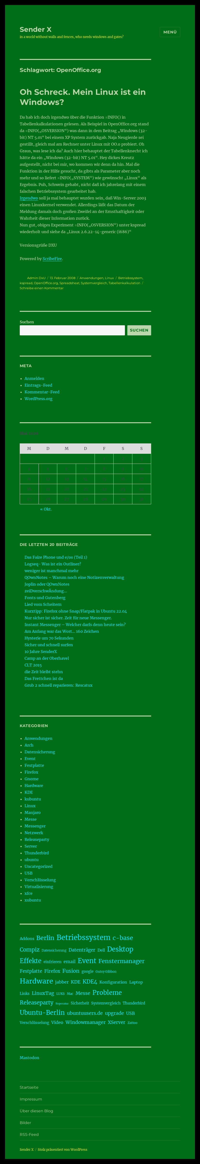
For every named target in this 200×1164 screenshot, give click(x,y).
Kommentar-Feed (42, 392)
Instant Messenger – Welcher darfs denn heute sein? (75, 624)
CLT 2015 (33, 665)
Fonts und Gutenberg (45, 597)
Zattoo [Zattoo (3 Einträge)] (132, 1023)
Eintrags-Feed (38, 385)
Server (31, 846)
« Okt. (46, 509)
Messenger (35, 826)
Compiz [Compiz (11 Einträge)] (29, 949)
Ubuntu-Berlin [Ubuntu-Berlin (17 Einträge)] (42, 1013)
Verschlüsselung (40, 879)
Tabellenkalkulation (124, 283)
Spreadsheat (69, 283)
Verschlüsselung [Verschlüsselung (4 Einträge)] (34, 1022)
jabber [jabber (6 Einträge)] (62, 982)
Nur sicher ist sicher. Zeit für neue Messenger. (68, 617)
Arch (29, 745)
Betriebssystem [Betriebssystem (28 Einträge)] (83, 937)
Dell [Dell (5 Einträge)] (101, 950)
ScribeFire (52, 258)
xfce (28, 893)
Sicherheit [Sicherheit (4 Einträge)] (80, 1003)
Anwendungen (91, 278)
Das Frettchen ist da (44, 678)
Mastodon (29, 1057)
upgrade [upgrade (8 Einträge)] (114, 1013)
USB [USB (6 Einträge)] (130, 1013)
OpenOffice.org (46, 283)
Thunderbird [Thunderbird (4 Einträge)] (134, 1003)
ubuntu (32, 859)
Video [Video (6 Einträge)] (57, 1022)
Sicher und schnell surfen (49, 644)
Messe (31, 819)
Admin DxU (36, 278)
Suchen (27, 322)
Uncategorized (38, 866)
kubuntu (33, 799)
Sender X (36, 29)
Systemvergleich (94, 283)
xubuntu (33, 900)
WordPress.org (38, 398)
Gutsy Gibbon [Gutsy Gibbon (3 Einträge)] (106, 972)
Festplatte (34, 765)
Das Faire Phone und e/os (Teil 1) (56, 557)
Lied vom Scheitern (43, 604)
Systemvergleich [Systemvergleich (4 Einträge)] (106, 1003)
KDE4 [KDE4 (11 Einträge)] (90, 981)
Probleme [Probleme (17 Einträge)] (107, 993)
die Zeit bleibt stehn (44, 671)
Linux (109, 278)
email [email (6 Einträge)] (70, 961)
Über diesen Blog (36, 1111)
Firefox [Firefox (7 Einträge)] (52, 971)
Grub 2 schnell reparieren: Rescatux (59, 685)
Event (30, 758)
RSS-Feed (29, 1134)
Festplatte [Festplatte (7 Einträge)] (31, 971)
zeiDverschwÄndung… (46, 590)
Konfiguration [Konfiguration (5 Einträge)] (113, 982)
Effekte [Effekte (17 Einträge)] (30, 961)
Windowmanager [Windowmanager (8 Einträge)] (85, 1022)
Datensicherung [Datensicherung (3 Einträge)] (54, 950)
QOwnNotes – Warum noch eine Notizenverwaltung (74, 577)
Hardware (34, 785)
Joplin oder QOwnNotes (47, 584)
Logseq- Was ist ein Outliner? (53, 564)
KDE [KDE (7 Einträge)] (75, 982)
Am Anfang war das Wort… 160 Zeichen (62, 631)
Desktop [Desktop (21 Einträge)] (120, 949)
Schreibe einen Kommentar (42, 288)
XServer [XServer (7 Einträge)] (116, 1022)
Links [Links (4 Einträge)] (25, 993)
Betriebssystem (130, 278)
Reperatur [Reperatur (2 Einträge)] (62, 1003)
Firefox (31, 772)
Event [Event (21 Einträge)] (87, 961)
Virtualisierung (39, 886)
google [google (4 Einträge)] (87, 971)
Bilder (25, 1122)
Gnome (32, 778)
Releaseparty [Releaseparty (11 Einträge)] (36, 1002)
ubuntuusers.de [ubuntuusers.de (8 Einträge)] (85, 1013)
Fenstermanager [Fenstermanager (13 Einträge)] (121, 961)
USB (28, 873)
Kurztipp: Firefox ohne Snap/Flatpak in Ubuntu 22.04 (76, 611)
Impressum (31, 1099)
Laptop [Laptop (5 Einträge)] (136, 982)
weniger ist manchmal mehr (51, 570)
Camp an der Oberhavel (47, 658)
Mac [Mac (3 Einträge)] (70, 994)
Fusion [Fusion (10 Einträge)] (70, 971)
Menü (170, 32)
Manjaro (33, 812)
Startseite (29, 1087)
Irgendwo (29, 198)
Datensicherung (40, 751)
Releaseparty (37, 839)
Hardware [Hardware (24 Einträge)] (36, 981)
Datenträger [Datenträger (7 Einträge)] (82, 950)
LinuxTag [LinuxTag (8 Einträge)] (43, 993)
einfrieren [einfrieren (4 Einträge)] (52, 961)
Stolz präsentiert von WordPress (62, 1150)
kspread (26, 283)
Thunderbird (37, 853)
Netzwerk (34, 832)
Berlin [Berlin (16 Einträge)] (45, 938)
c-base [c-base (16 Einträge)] (123, 938)
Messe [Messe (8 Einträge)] (83, 993)
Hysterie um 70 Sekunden (49, 638)
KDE (29, 792)
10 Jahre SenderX (41, 651)
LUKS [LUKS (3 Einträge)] (60, 994)
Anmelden (34, 378)
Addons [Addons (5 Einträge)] (27, 938)
